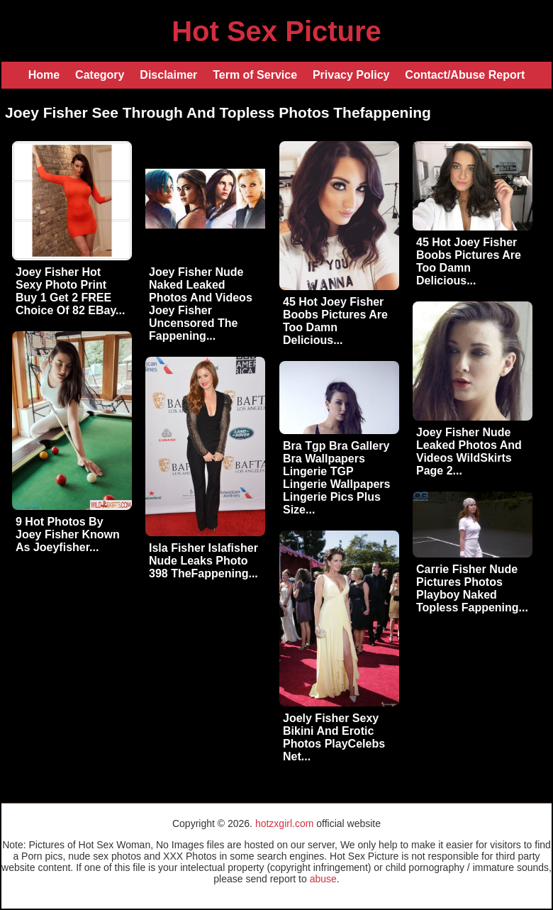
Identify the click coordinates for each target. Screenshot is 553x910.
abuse (323, 878)
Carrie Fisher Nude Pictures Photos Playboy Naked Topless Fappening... (472, 588)
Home (44, 75)
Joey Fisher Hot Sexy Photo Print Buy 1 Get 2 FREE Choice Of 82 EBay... (70, 291)
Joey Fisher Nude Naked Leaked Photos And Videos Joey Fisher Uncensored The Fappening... (200, 304)
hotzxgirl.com (284, 823)
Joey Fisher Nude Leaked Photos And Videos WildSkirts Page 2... (469, 451)
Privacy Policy (351, 75)
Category (99, 75)
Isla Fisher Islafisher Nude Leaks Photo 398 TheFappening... (203, 560)
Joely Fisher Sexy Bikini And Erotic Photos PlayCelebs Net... (334, 737)
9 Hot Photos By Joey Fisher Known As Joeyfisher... (68, 534)
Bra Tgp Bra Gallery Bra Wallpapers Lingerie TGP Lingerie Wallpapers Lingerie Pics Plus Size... (336, 478)
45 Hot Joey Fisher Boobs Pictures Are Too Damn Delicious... (335, 321)
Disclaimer (168, 75)
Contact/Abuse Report (465, 75)
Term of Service (255, 75)
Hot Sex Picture (276, 31)
